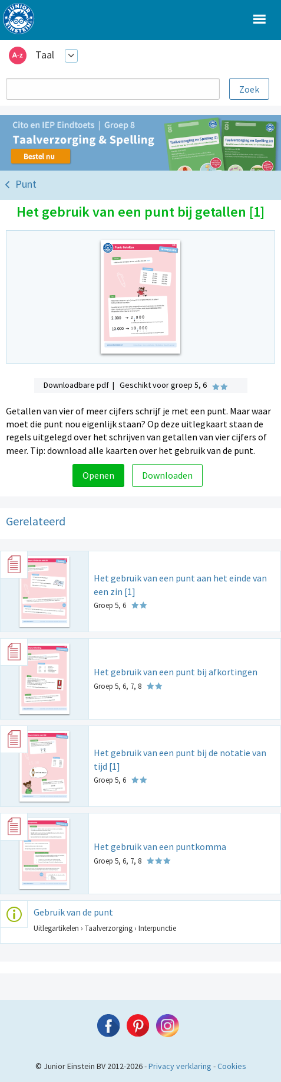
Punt (26, 184)
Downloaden (167, 475)
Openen (98, 475)
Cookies (231, 1066)
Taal (44, 54)
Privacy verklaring (179, 1066)
